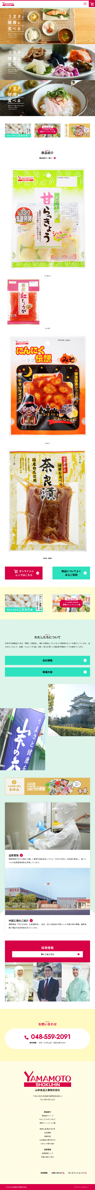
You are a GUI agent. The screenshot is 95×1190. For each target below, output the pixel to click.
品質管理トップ (47, 1153)
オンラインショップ (77, 1173)
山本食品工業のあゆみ (47, 1140)
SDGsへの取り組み (47, 1143)
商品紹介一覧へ (45, 158)
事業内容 (47, 1136)
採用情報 (44, 1173)
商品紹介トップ (47, 1115)
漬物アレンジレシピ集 (47, 1123)
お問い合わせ (57, 1173)
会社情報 (47, 1132)
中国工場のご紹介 (47, 1157)
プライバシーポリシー (81, 1187)
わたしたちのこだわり (47, 1119)
